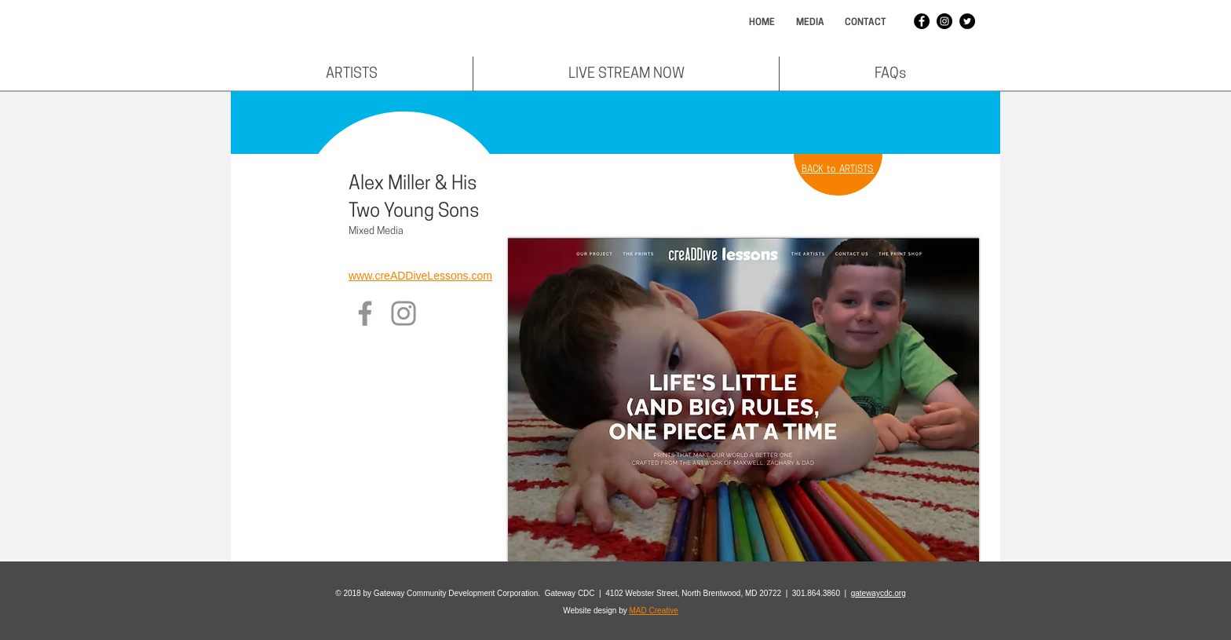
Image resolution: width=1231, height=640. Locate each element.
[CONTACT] (865, 23)
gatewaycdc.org (878, 593)
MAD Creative (654, 610)
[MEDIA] (809, 23)
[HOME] (761, 23)
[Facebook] (365, 313)
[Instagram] (403, 313)
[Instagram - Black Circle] (944, 21)
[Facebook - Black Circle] (922, 21)
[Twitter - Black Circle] (967, 21)
